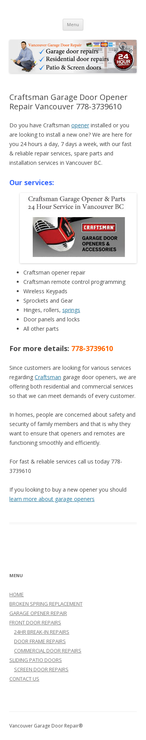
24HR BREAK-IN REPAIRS (41, 631)
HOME (16, 594)
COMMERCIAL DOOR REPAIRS (47, 650)
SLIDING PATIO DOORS (35, 659)
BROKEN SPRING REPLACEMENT (46, 603)
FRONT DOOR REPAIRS (35, 622)
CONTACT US (24, 678)
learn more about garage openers (52, 499)
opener (80, 125)
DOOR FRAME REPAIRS (40, 641)
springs (71, 310)
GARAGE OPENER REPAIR (38, 613)
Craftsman (48, 377)
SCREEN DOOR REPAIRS (41, 669)
